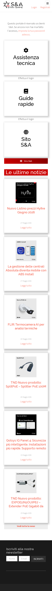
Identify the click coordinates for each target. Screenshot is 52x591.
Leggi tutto (26, 227)
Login (34, 7)
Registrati (45, 7)
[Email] (24, 558)
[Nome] (11, 558)
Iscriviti (38, 558)
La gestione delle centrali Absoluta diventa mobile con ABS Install (26, 270)
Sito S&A (26, 161)
